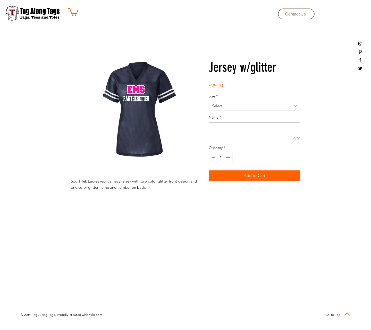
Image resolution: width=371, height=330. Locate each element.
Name (215, 117)
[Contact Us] (296, 14)
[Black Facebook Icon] (360, 60)
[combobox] (254, 106)
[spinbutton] (220, 157)
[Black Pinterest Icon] (360, 51)
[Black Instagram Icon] (360, 43)
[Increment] (228, 157)
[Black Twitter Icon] (360, 68)
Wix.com (95, 315)
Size (213, 96)
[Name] (254, 128)
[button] (73, 11)
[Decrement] (212, 157)
